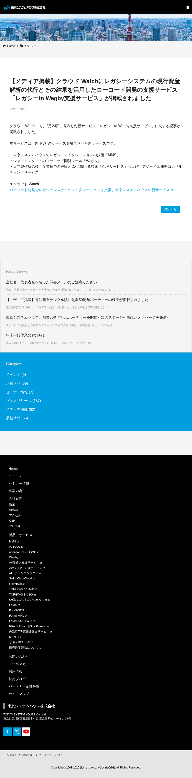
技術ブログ (17, 679)
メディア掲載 (17, 409)
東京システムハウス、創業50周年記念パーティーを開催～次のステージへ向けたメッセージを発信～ (88, 317)
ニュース (15, 476)
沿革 (12, 504)
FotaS (13, 605)
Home (13, 468)
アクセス (15, 515)
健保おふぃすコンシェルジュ (28, 599)
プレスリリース (18, 401)
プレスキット (18, 526)
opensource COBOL (22, 552)
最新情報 (13, 418)
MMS (12, 541)
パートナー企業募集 (24, 686)
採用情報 (15, 671)
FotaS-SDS (16, 610)
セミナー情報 (17, 392)
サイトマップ (19, 694)
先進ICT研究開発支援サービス (29, 631)
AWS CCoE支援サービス (25, 568)
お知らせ (170, 209)
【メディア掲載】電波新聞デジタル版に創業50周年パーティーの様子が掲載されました (77, 300)
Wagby (13, 557)
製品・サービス (21, 535)
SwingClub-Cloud (20, 578)
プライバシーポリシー (52, 755)
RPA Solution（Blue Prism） (28, 626)
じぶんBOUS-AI (19, 642)
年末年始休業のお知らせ (26, 335)
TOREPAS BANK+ (21, 594)
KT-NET (14, 637)
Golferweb (16, 584)
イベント (13, 375)
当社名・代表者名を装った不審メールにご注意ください (51, 282)
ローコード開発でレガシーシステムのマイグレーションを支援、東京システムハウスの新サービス (90, 190)
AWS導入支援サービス (24, 562)
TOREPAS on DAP (21, 589)
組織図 (13, 510)
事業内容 (15, 491)
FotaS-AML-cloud (20, 621)
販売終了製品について (24, 647)
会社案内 (15, 498)
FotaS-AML (16, 615)
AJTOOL (14, 546)
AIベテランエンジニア (23, 573)
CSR (12, 520)
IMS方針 (27, 755)
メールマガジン (21, 664)
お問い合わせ (19, 656)
